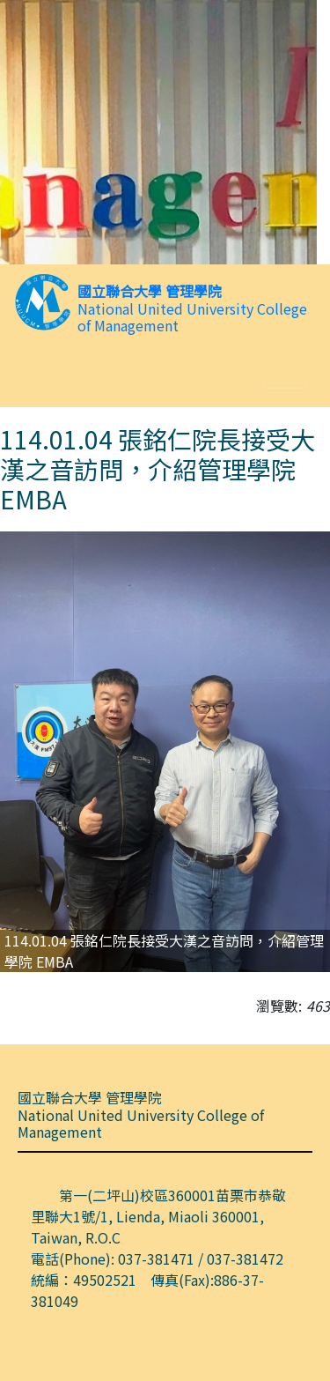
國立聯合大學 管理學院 (149, 291)
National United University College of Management (192, 317)
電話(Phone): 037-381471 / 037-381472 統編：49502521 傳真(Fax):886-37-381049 (164, 1279)
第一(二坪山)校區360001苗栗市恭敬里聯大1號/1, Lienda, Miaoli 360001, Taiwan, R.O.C (158, 1216)
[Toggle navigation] (285, 385)
